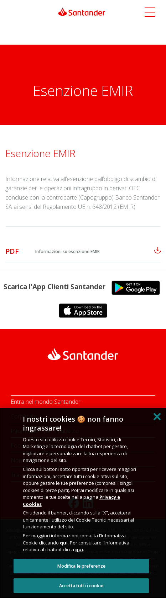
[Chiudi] (157, 416)
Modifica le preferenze (81, 566)
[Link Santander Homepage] (81, 11)
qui (64, 542)
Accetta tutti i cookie (81, 586)
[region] (83, 503)
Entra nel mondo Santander (46, 402)
